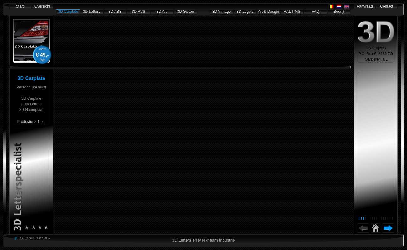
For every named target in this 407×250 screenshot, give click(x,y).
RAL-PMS (292, 11)
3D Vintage (221, 11)
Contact (386, 6)
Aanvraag (365, 6)
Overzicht (42, 6)
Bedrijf (338, 11)
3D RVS (138, 11)
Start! (20, 6)
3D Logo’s (245, 11)
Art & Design (268, 11)
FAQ (315, 11)
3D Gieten (185, 11)
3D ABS (114, 11)
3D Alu (162, 11)
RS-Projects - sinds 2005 (34, 238)
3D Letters (91, 11)
